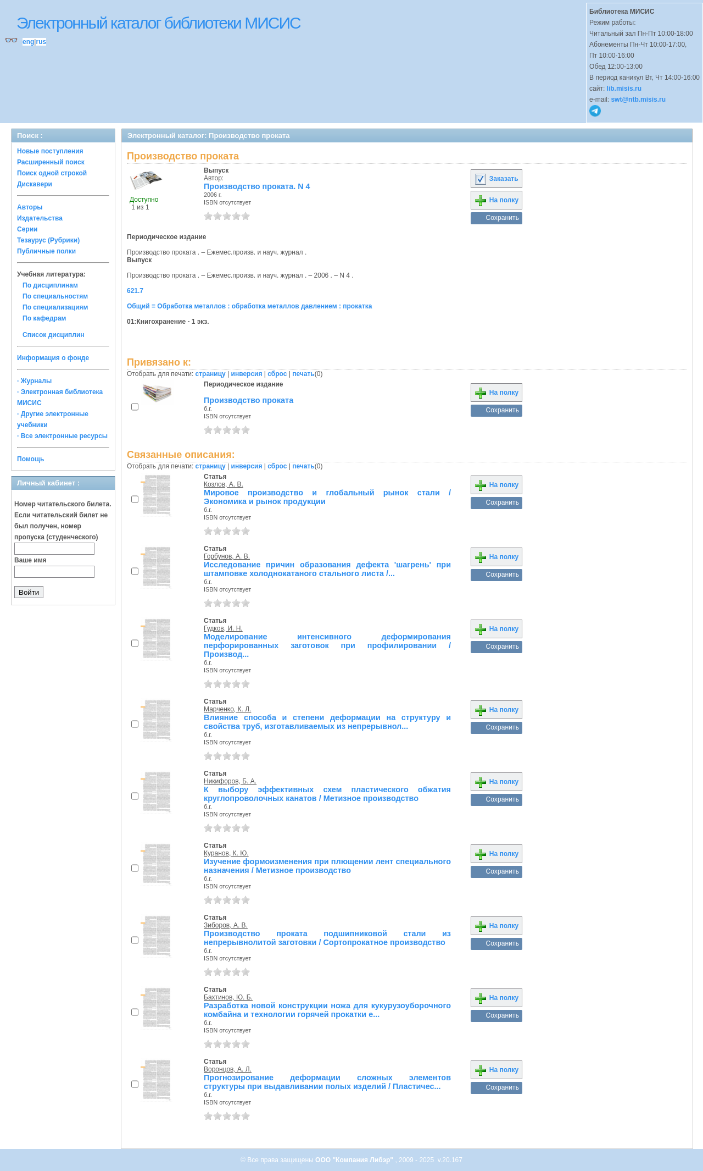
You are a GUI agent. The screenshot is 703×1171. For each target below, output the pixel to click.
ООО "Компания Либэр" (355, 1160)
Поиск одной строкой (52, 173)
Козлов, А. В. (223, 484)
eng (28, 42)
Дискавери (34, 184)
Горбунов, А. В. (227, 556)
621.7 (135, 291)
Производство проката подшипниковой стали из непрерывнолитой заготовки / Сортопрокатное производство (327, 938)
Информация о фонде (53, 358)
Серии (27, 229)
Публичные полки (46, 251)
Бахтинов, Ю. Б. (228, 997)
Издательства (40, 218)
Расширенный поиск (51, 162)
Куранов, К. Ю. (226, 853)
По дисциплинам (50, 285)
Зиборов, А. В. (226, 925)
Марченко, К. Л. (227, 709)
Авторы (30, 207)
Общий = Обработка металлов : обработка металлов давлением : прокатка (249, 306)
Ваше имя (30, 560)
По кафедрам (44, 318)
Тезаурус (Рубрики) (48, 240)
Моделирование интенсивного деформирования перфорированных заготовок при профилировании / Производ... (327, 645)
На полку (496, 200)
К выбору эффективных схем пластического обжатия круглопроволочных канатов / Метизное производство (327, 794)
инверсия (247, 374)
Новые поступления (50, 151)
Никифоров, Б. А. (230, 781)
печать (303, 374)
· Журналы (34, 381)
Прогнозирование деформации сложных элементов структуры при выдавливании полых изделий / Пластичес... (327, 1082)
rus (41, 42)
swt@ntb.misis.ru (638, 99)
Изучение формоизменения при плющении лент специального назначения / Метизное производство (327, 866)
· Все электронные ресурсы (62, 436)
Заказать (496, 179)
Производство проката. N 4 (257, 186)
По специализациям (55, 307)
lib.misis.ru (624, 88)
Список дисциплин (54, 335)
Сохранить (502, 218)
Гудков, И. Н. (223, 628)
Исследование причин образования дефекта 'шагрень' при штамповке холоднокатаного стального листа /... (327, 569)
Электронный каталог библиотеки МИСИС (158, 23)
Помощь (30, 459)
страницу (211, 374)
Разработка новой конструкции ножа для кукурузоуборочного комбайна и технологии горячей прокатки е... (327, 1010)
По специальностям (55, 296)
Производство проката (248, 400)
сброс (277, 374)
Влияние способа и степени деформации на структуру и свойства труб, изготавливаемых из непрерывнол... (327, 722)
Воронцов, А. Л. (228, 1069)
